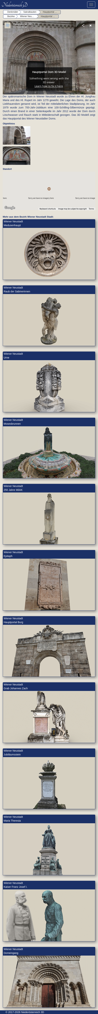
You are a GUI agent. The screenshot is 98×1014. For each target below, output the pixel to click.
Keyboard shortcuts (48, 209)
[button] (49, 189)
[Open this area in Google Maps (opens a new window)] (10, 207)
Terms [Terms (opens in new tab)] (91, 209)
